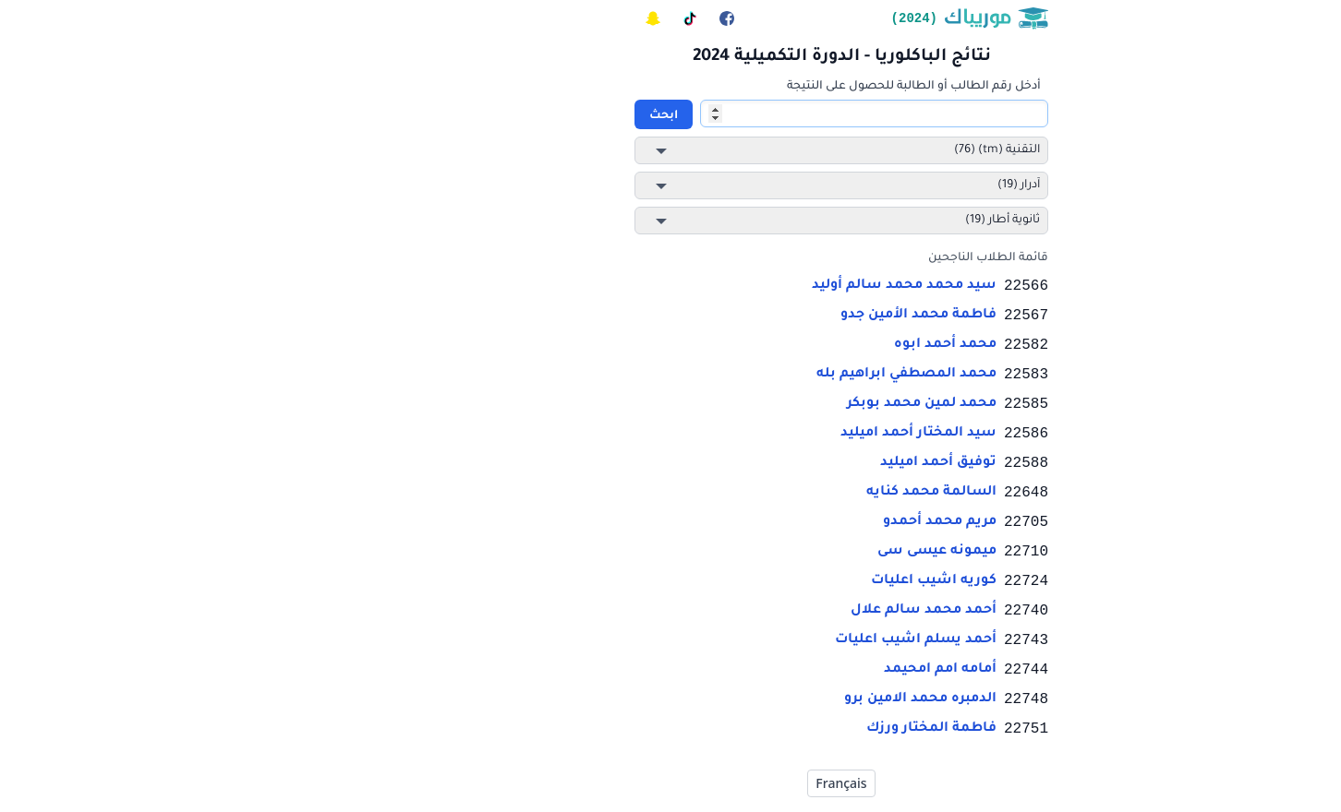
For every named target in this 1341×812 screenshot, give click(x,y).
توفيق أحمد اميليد (767, 463)
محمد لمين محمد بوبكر (751, 404)
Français (670, 783)
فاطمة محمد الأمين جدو (748, 315)
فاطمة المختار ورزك (760, 729)
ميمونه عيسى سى (766, 551)
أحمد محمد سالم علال (753, 610)
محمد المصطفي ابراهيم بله (736, 374)
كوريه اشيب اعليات (763, 581)
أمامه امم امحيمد (769, 670)
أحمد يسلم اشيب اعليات (745, 640)
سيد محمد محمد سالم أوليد (733, 286)
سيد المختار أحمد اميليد (748, 433)
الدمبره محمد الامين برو (749, 699)
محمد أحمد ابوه (774, 345)
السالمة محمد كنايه (760, 492)
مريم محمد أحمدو (769, 522)
